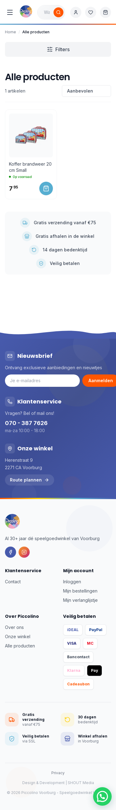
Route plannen (29, 479)
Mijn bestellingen (80, 590)
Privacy (58, 773)
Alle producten (20, 645)
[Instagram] (24, 552)
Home (10, 32)
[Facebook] (10, 552)
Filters (58, 49)
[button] (102, 796)
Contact (13, 581)
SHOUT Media (81, 782)
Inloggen (72, 581)
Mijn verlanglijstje (80, 600)
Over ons (14, 627)
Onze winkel (17, 636)
